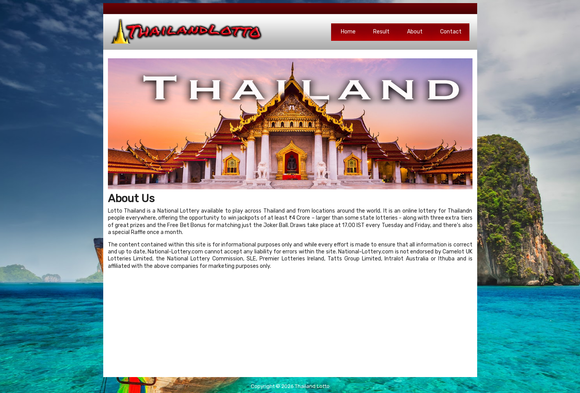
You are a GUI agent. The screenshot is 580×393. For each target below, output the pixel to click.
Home (348, 31)
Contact (451, 31)
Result (381, 31)
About (415, 31)
